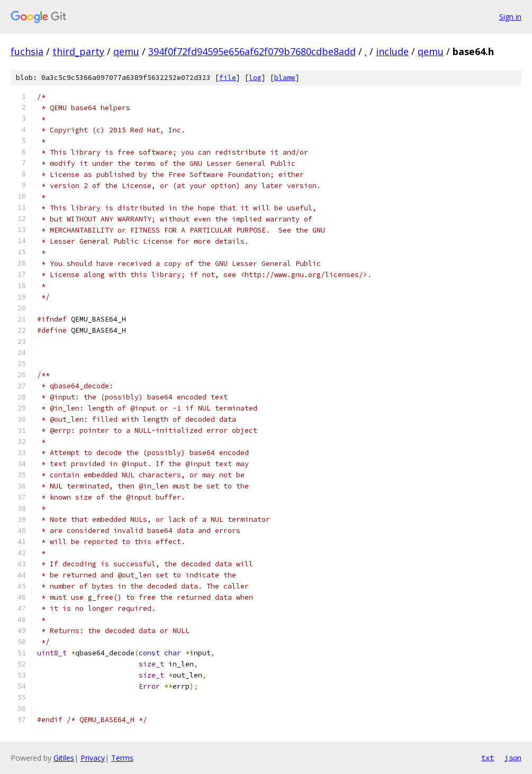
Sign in (510, 17)
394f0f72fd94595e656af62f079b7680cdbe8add (252, 51)
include (392, 51)
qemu (126, 51)
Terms (122, 758)
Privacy (92, 758)
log (255, 77)
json (512, 757)
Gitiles (63, 758)
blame (284, 77)
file (227, 77)
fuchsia (27, 51)
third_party (78, 51)
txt (487, 757)
